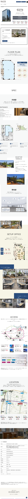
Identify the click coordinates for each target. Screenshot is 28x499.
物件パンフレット (24, 1)
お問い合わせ (18, 1)
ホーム (1, 4)
